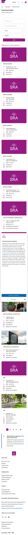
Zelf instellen (18, 299)
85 (20, 429)
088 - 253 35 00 (10, 384)
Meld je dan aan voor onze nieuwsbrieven (11, 508)
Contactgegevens (5, 491)
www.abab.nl (9, 324)
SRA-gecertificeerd (6, 477)
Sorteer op (14, 35)
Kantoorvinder (4, 465)
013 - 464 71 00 (10, 353)
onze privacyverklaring (8, 253)
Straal (14, 31)
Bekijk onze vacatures (11, 326)
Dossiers (3, 463)
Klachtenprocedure (6, 524)
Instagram (2, 517)
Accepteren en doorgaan (16, 295)
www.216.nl (9, 74)
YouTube (8, 517)
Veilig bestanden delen (7, 475)
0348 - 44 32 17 (10, 162)
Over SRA (7, 6)
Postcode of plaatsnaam (14, 26)
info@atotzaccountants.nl (12, 226)
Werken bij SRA (5, 479)
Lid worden (4, 481)
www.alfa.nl (9, 388)
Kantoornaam (14, 21)
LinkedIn (5, 517)
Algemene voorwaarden (7, 522)
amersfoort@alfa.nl (10, 386)
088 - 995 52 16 (10, 193)
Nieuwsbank (4, 467)
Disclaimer (4, 526)
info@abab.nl (9, 322)
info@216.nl (9, 72)
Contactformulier (5, 489)
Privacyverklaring (5, 528)
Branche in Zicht (5, 461)
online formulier (18, 439)
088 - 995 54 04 (10, 132)
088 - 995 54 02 (10, 101)
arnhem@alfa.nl (10, 419)
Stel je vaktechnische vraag (8, 493)
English (14, 2)
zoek (14, 40)
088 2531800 (9, 417)
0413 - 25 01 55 (10, 320)
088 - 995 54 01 (10, 70)
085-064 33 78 (9, 224)
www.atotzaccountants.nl (12, 228)
